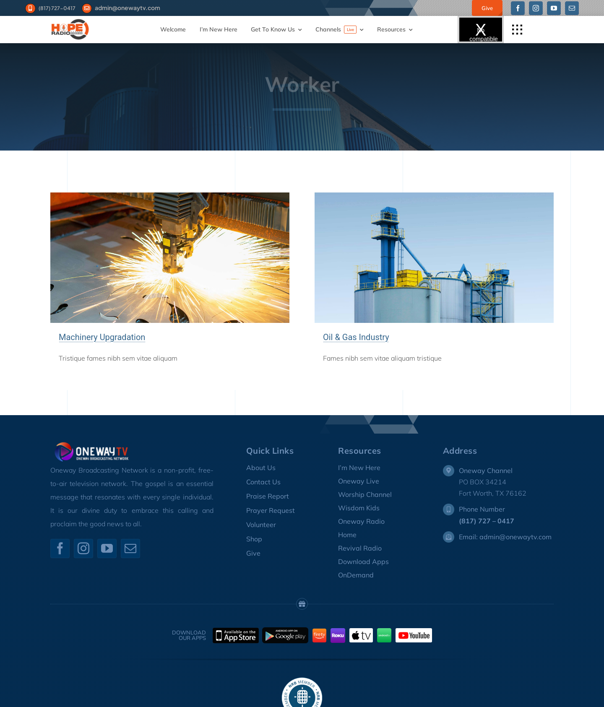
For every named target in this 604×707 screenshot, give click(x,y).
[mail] (572, 8)
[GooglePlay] (285, 630)
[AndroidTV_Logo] (384, 631)
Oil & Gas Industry (356, 337)
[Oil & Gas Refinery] (434, 196)
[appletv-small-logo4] (361, 631)
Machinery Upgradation (102, 337)
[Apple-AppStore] (236, 631)
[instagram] (536, 8)
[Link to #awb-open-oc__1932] (517, 30)
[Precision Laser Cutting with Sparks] (169, 196)
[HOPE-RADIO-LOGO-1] (70, 21)
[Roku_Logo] (338, 631)
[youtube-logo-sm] (414, 631)
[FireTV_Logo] (319, 632)
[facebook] (518, 8)
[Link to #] (87, 8)
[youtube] (554, 8)
